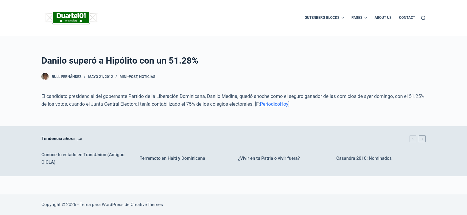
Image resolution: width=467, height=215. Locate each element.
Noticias (147, 77)
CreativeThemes (147, 204)
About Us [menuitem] (382, 18)
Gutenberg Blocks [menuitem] (325, 18)
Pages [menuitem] (359, 18)
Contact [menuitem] (407, 18)
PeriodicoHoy (274, 104)
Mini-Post (129, 77)
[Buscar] (423, 18)
